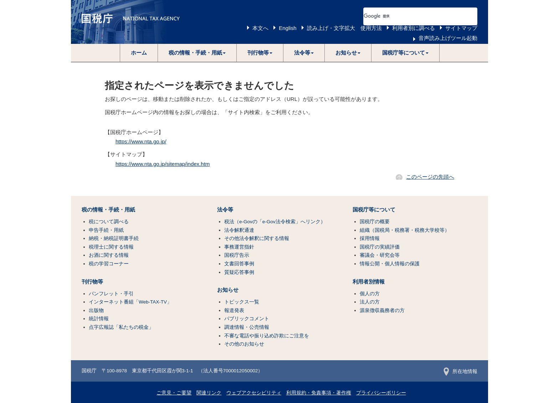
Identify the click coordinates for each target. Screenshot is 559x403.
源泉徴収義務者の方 (382, 310)
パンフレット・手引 (111, 293)
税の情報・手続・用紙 (108, 210)
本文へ (260, 28)
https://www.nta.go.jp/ (141, 141)
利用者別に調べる (413, 28)
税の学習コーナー (109, 263)
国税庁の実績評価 (380, 247)
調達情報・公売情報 (246, 327)
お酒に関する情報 (109, 255)
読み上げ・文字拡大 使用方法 (344, 28)
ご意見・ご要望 (174, 393)
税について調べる (109, 221)
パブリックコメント (246, 318)
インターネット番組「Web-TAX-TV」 (130, 302)
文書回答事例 (239, 263)
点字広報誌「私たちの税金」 (121, 327)
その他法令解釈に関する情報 (256, 238)
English (287, 28)
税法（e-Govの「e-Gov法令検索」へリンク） (274, 221)
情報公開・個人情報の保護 (390, 263)
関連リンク (208, 393)
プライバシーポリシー (381, 393)
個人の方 (370, 293)
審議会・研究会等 (380, 255)
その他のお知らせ (244, 344)
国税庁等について (374, 210)
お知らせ (228, 290)
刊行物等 (92, 282)
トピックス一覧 (241, 302)
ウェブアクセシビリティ (253, 393)
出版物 (96, 310)
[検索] (412, 16)
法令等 (225, 210)
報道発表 (234, 310)
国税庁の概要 (375, 221)
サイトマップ (461, 28)
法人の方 (370, 302)
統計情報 (99, 318)
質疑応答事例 (239, 272)
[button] (197, 53)
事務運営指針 (239, 247)
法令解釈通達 (239, 230)
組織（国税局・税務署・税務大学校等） (405, 230)
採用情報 (370, 238)
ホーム (139, 53)
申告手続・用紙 (106, 230)
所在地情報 (460, 371)
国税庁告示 (236, 255)
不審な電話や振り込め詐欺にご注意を (266, 335)
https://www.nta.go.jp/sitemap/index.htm (163, 164)
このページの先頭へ (430, 177)
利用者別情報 (369, 282)
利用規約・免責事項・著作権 (318, 393)
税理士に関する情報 (111, 247)
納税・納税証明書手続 (114, 238)
